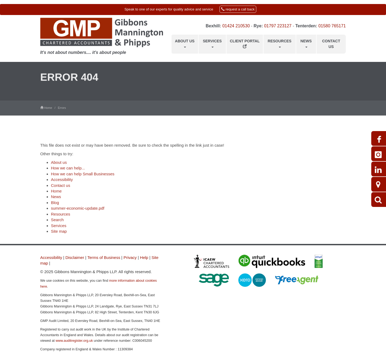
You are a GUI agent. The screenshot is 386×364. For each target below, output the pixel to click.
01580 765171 (332, 26)
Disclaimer (74, 257)
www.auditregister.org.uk (74, 341)
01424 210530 (236, 26)
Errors (62, 107)
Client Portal (245, 43)
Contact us (331, 44)
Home (56, 195)
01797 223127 (277, 26)
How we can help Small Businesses (82, 178)
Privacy (130, 257)
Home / (49, 107)
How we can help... (68, 172)
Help (144, 257)
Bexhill (213, 26)
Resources (280, 43)
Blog (55, 206)
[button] (193, 9)
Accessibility (62, 183)
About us (185, 43)
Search (57, 223)
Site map (59, 235)
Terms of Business (103, 257)
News (306, 43)
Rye (257, 26)
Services (212, 43)
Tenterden (305, 26)
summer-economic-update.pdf (77, 212)
